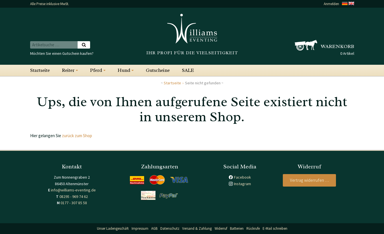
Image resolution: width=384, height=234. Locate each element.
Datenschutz (169, 228)
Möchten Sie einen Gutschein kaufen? (62, 53)
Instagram (242, 183)
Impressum (140, 228)
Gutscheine (158, 70)
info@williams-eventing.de (73, 190)
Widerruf (221, 228)
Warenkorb (337, 46)
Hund (124, 70)
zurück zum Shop (77, 135)
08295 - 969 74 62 (73, 196)
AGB (154, 228)
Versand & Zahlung (197, 228)
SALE (188, 70)
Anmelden (331, 3)
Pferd (96, 70)
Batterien (237, 228)
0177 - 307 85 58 (74, 202)
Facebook (242, 177)
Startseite (40, 70)
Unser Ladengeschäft (113, 228)
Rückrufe (253, 228)
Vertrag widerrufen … (309, 180)
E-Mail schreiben (275, 228)
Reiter (68, 70)
